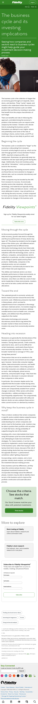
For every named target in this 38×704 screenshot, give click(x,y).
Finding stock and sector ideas (12, 612)
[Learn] (3, 701)
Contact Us (4, 694)
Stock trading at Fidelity (15, 529)
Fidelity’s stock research (15, 546)
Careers (3, 687)
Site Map (22, 692)
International (28, 687)
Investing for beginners (10, 617)
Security (16, 692)
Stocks (22, 617)
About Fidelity (19, 687)
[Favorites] (11, 701)
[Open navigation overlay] (3, 2)
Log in (33, 2)
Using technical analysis (10, 622)
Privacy (11, 692)
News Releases (10, 687)
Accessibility (29, 692)
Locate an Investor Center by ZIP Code (12, 668)
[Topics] (19, 701)
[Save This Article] (27, 7)
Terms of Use (4, 692)
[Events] (27, 701)
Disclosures (22, 694)
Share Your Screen (13, 694)
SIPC (28, 654)
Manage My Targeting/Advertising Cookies (14, 696)
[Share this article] (33, 7)
